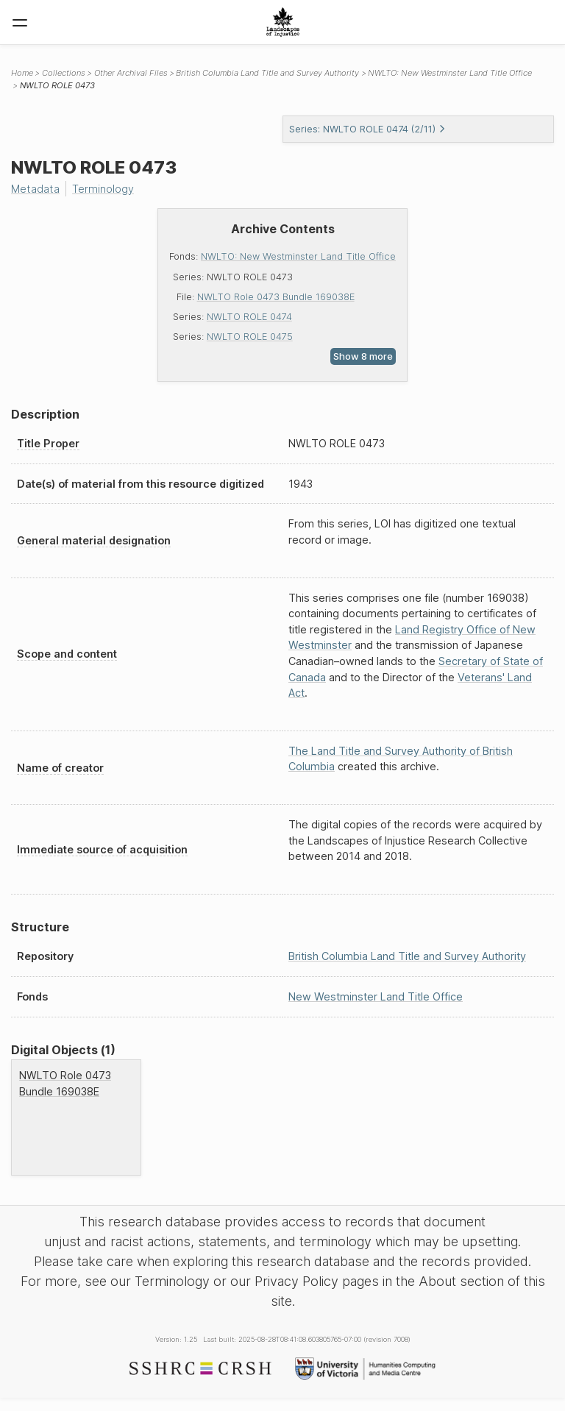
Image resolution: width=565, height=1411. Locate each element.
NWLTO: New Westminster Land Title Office (298, 256)
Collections (63, 73)
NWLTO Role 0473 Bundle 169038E (276, 296)
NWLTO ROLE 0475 (250, 336)
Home (22, 73)
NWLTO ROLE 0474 (249, 316)
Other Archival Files (131, 73)
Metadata (35, 188)
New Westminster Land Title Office (375, 996)
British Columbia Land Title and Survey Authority (267, 73)
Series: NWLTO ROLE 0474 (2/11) (367, 129)
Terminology (103, 188)
